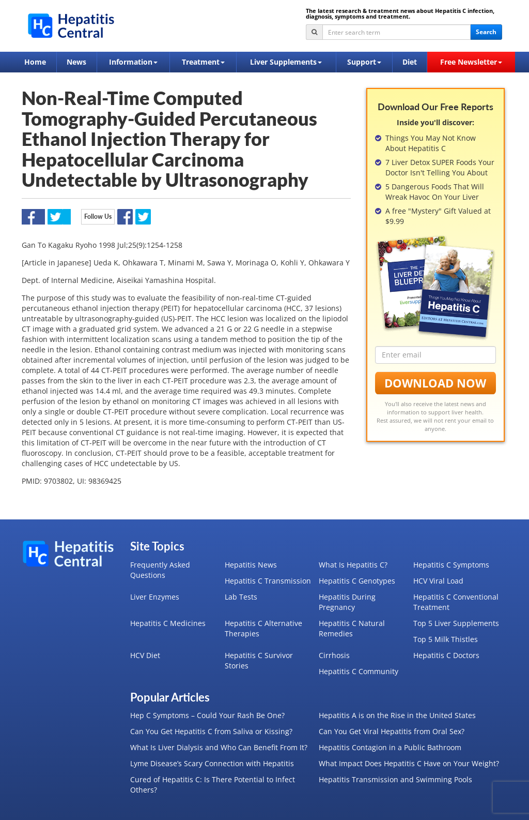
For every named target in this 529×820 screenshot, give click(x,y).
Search (486, 31)
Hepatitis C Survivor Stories (259, 660)
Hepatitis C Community (358, 671)
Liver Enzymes (154, 597)
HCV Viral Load (438, 581)
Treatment (203, 62)
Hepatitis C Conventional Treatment (456, 602)
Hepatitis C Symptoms (451, 565)
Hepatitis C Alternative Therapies (263, 628)
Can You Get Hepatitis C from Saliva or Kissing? (211, 731)
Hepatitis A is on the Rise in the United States (397, 715)
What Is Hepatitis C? (353, 565)
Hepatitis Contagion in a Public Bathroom (390, 747)
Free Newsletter (471, 62)
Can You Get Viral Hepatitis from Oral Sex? (391, 731)
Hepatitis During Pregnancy (347, 602)
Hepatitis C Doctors (446, 655)
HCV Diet (145, 655)
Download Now (435, 383)
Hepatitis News (251, 565)
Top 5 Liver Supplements (456, 623)
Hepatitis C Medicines (168, 623)
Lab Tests (241, 597)
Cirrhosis (334, 655)
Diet (409, 62)
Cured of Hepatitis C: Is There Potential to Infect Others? (212, 784)
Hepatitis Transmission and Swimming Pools (395, 779)
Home (35, 62)
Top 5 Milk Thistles (445, 639)
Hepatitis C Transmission (268, 581)
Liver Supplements (286, 62)
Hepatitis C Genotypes (357, 581)
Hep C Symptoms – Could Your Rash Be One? (207, 715)
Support (364, 62)
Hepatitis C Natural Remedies (352, 628)
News (76, 62)
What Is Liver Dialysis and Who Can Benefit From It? (218, 747)
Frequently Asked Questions (160, 570)
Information (133, 62)
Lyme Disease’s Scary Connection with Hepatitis (212, 763)
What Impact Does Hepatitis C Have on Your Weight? (409, 763)
